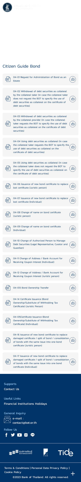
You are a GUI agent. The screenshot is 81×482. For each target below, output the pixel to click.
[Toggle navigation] (75, 7)
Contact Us (11, 389)
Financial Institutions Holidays (25, 403)
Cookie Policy (12, 472)
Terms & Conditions (16, 468)
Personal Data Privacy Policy (49, 468)
